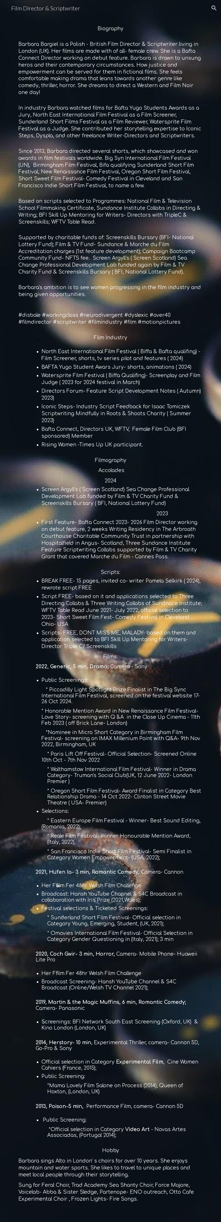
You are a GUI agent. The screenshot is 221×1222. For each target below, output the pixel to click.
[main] (110, 619)
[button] (214, 8)
